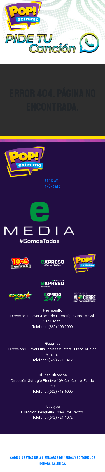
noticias (51, 180)
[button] (52, 43)
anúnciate (52, 186)
